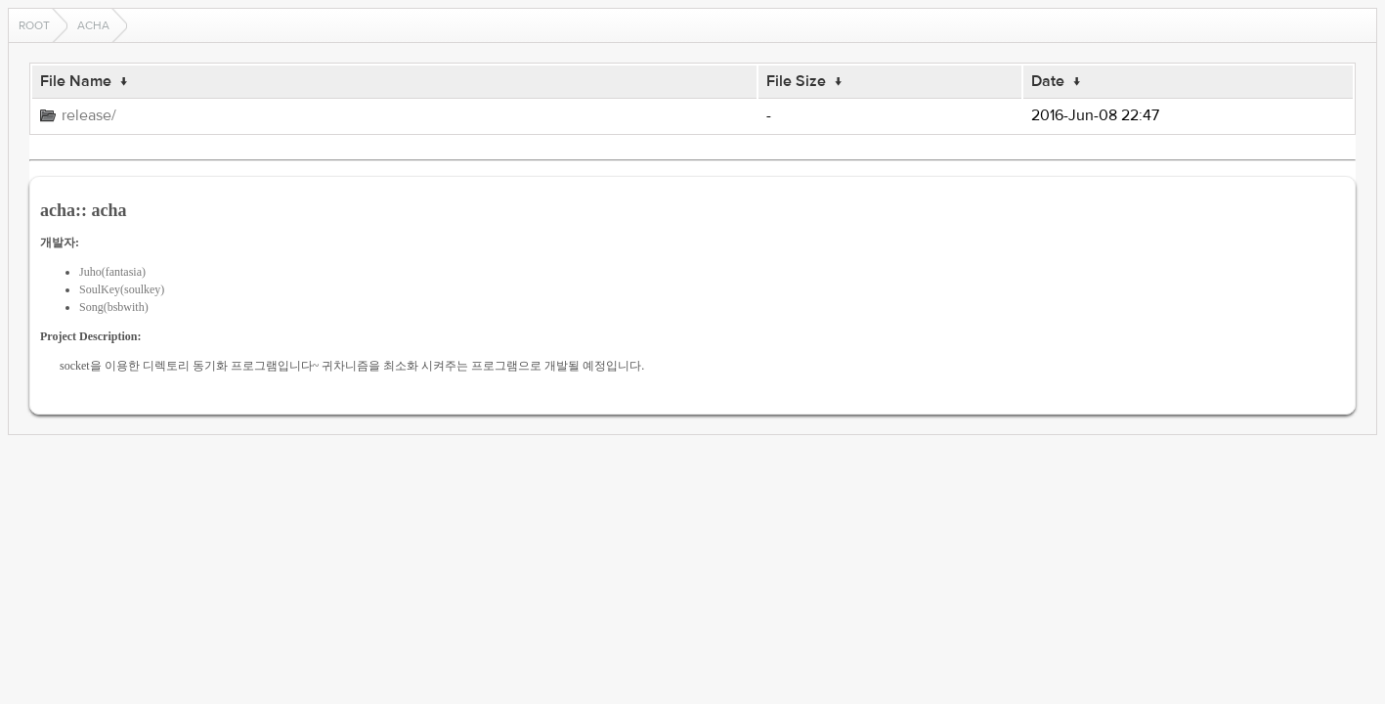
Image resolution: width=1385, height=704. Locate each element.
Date (1047, 81)
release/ (89, 115)
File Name (75, 81)
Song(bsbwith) (114, 307)
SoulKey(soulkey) (121, 289)
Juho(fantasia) (112, 272)
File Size (796, 81)
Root (34, 25)
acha (93, 25)
